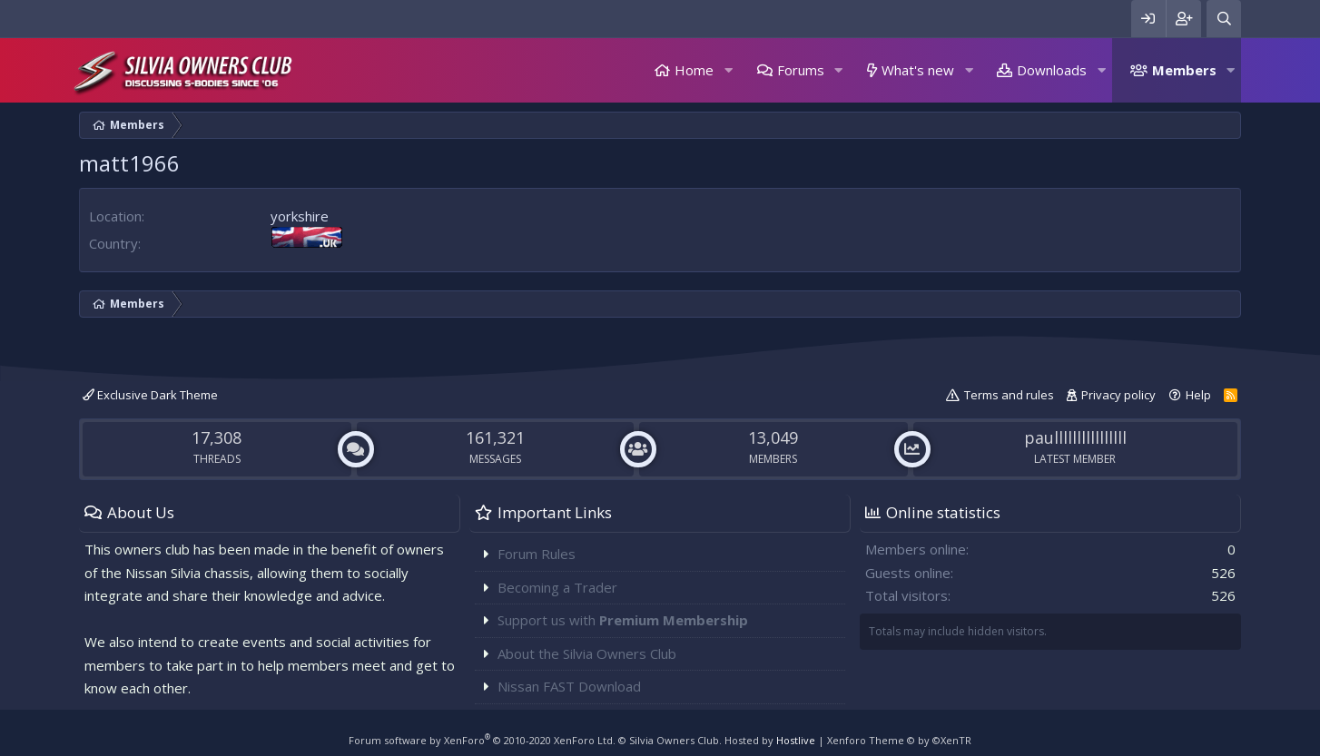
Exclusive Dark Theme (150, 395)
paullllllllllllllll (1075, 437)
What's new (918, 70)
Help (1198, 395)
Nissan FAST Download (569, 686)
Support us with (622, 620)
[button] (728, 70)
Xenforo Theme (899, 740)
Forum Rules (536, 554)
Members (1184, 70)
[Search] (1224, 18)
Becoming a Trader (557, 587)
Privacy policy (1118, 395)
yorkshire (300, 216)
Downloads (1052, 70)
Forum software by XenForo (482, 740)
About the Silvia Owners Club (586, 653)
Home (694, 70)
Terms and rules (1009, 395)
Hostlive (795, 740)
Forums (800, 70)
